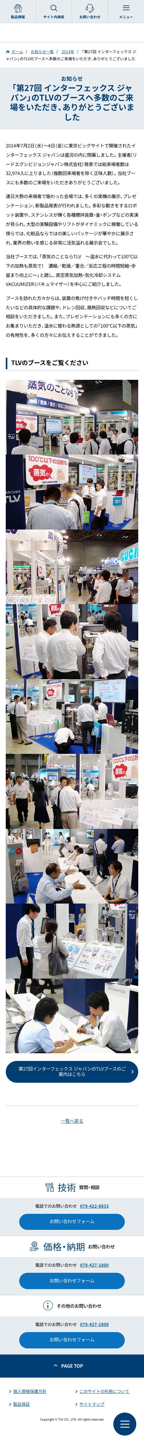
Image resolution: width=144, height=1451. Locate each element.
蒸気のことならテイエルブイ (72, 32)
